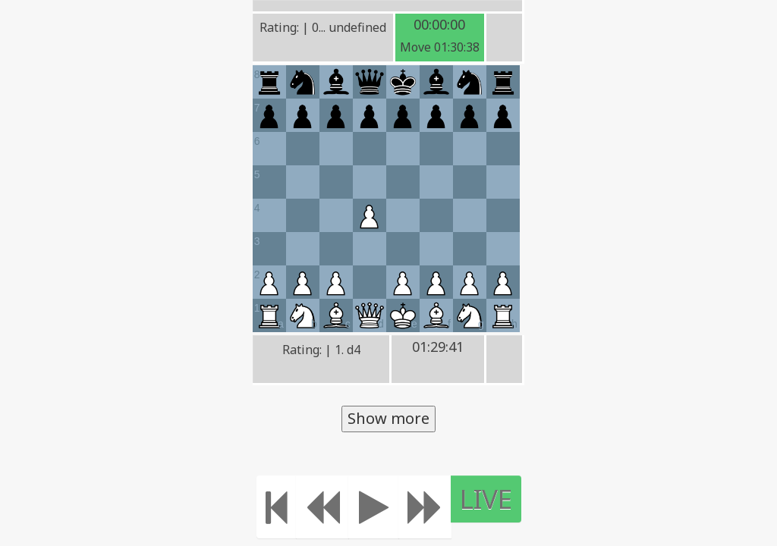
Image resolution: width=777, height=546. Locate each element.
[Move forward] (424, 506)
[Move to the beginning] (276, 506)
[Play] (373, 506)
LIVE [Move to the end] (486, 498)
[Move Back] (322, 506)
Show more (388, 418)
